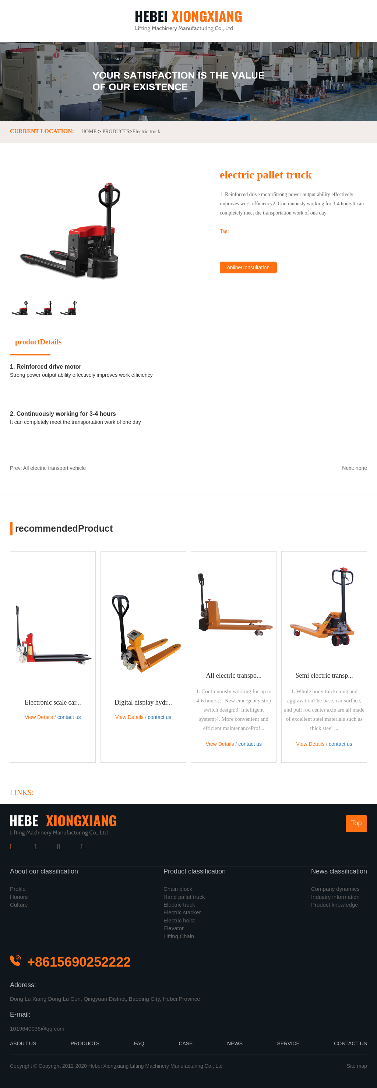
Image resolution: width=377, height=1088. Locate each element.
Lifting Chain (178, 936)
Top (356, 823)
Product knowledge (334, 904)
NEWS (235, 1043)
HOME (88, 131)
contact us (69, 717)
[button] (128, 239)
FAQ (139, 1043)
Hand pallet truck (184, 897)
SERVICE (288, 1043)
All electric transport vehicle (54, 468)
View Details (39, 717)
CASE (186, 1043)
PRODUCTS (115, 131)
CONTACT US (350, 1043)
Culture (19, 904)
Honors (19, 897)
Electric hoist (179, 920)
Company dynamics (335, 889)
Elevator (173, 928)
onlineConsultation (248, 267)
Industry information (335, 897)
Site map (357, 1066)
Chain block (177, 889)
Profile (18, 889)
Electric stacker (182, 912)
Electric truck (147, 131)
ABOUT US (23, 1043)
